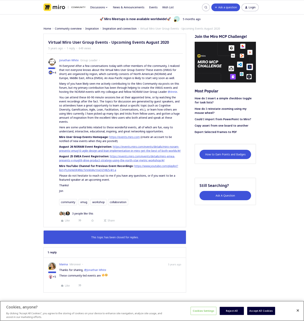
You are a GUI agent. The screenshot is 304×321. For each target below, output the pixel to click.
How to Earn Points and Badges (225, 154)
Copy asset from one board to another (221, 125)
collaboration (118, 202)
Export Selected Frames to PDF (216, 132)
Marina (63, 264)
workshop (98, 202)
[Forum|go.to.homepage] (64, 7)
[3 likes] (76, 213)
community (68, 202)
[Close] (298, 310)
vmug (83, 202)
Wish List (168, 7)
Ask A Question (225, 195)
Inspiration (92, 28)
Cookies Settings (203, 310)
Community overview (68, 28)
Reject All (232, 310)
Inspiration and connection (119, 28)
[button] (225, 7)
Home (47, 28)
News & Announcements (128, 7)
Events (153, 7)
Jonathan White (69, 60)
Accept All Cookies (261, 310)
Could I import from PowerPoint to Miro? (223, 119)
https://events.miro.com (124, 137)
